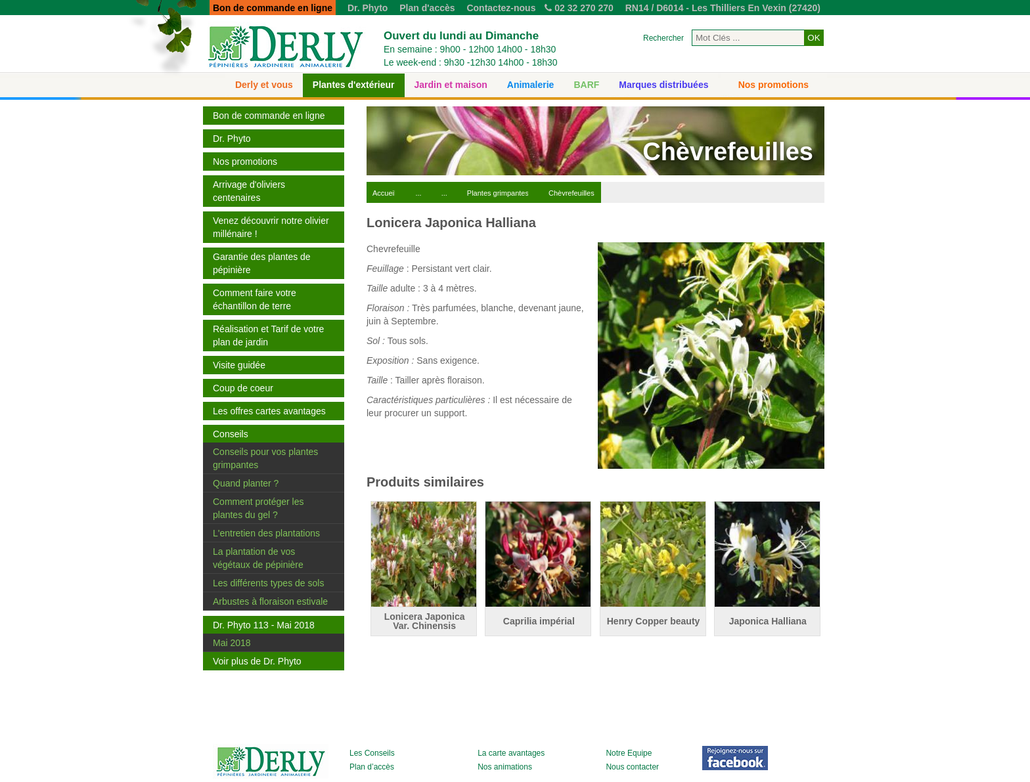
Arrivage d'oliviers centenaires (249, 191)
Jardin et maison (450, 84)
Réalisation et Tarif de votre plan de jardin (268, 335)
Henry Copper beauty (653, 621)
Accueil (383, 193)
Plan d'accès (427, 8)
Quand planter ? (246, 483)
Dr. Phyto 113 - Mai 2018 (264, 625)
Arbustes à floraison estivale (270, 601)
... (418, 193)
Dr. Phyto (367, 8)
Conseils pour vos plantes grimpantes (265, 458)
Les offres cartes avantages (269, 411)
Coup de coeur (243, 388)
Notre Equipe (629, 753)
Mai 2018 (232, 643)
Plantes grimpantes (498, 193)
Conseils (230, 434)
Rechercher (663, 38)
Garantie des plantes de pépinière (262, 263)
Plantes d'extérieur (354, 84)
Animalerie (530, 84)
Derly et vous (264, 84)
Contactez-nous (500, 8)
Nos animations (505, 766)
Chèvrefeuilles (571, 193)
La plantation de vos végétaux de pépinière (258, 558)
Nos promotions (773, 84)
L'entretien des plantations (266, 533)
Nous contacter (632, 766)
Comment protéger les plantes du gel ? (258, 508)
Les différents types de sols (268, 583)
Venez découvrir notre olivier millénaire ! (271, 227)
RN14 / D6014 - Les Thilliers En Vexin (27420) (722, 8)
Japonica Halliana (768, 621)
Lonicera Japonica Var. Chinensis (424, 621)
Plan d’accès (371, 766)
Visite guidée (239, 365)
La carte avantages (511, 753)
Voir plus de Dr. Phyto (257, 661)
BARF (586, 84)
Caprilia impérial (539, 621)
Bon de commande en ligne (269, 115)
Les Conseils (372, 753)
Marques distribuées (663, 84)
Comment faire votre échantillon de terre (254, 299)
